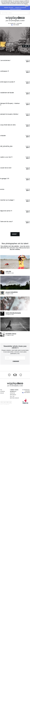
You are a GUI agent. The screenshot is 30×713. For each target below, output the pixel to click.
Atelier (2, 700)
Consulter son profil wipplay (24, 44)
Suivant (15, 541)
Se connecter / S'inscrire (15, 23)
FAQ (1, 697)
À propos (2, 699)
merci (26, 5)
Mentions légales (14, 705)
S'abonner (16, 669)
